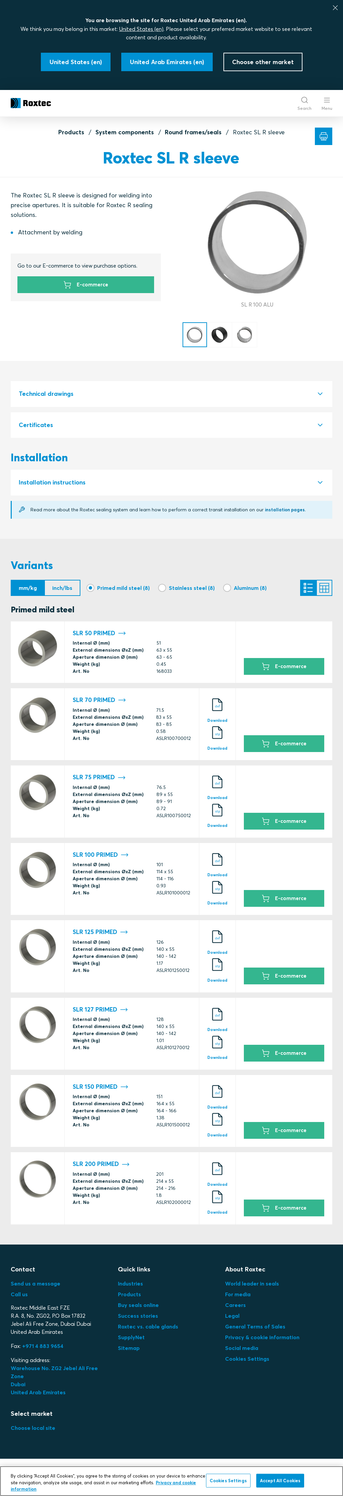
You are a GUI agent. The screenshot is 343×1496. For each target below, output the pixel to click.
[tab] (171, 394)
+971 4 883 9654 (42, 1348)
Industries (130, 1285)
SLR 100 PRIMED (101, 857)
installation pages (286, 510)
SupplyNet (131, 1339)
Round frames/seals (193, 132)
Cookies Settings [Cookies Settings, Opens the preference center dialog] (228, 1480)
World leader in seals (252, 1285)
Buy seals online (138, 1307)
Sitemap (129, 1350)
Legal (232, 1317)
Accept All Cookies (280, 1480)
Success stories (138, 1317)
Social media (241, 1350)
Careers (235, 1307)
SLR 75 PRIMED (99, 779)
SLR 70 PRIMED (99, 702)
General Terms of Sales (255, 1328)
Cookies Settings (247, 1360)
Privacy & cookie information (262, 1339)
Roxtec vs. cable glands (148, 1328)
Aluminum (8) (250, 588)
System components (124, 132)
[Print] (323, 136)
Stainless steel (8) (192, 588)
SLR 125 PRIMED (100, 934)
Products (71, 132)
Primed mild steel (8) (123, 588)
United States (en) (141, 29)
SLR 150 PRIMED (100, 1089)
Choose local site (33, 1430)
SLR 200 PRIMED (101, 1166)
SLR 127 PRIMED (100, 1012)
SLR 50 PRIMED (99, 635)
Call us (19, 1296)
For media (238, 1296)
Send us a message (35, 1285)
